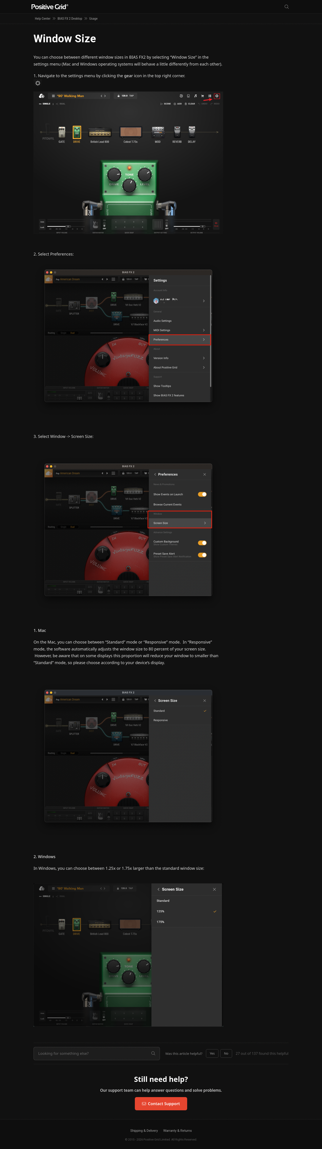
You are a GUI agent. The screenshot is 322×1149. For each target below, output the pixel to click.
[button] (212, 1053)
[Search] (286, 7)
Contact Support (161, 1103)
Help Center (42, 19)
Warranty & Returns (177, 1131)
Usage (93, 19)
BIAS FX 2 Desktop (69, 19)
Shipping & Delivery (144, 1131)
